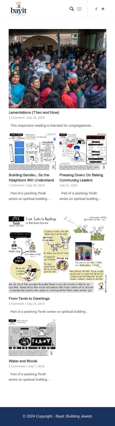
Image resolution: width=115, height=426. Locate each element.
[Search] (69, 9)
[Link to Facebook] (96, 9)
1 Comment (16, 117)
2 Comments (17, 366)
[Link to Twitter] (103, 9)
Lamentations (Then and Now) (34, 112)
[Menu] (79, 9)
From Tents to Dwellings (29, 298)
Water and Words (23, 361)
